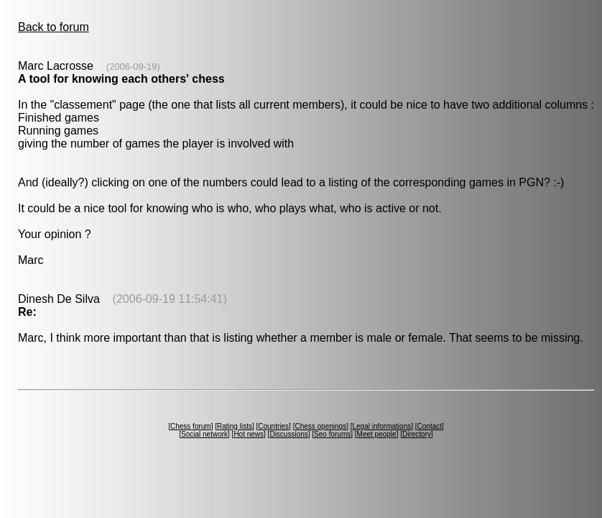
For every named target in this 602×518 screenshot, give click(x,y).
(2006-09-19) (133, 66)
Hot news (248, 434)
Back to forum (53, 27)
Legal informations (381, 426)
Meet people (377, 434)
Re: (27, 312)
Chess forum (190, 426)
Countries (273, 426)
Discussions (288, 434)
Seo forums (332, 434)
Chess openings (320, 426)
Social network (204, 434)
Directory (416, 434)
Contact (429, 426)
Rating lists (234, 426)
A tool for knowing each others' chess (121, 79)
